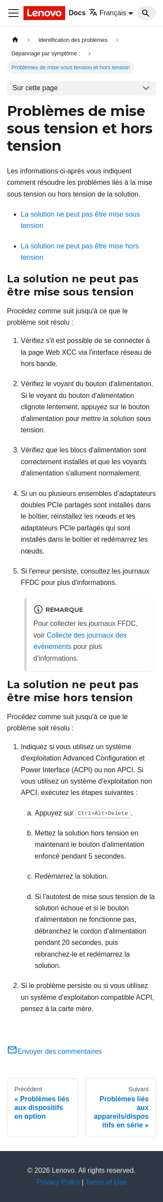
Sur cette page (35, 88)
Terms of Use (106, 1182)
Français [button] (107, 13)
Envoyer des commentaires (54, 1051)
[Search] (146, 13)
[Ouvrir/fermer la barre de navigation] (13, 13)
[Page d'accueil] (15, 40)
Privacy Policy (58, 1182)
